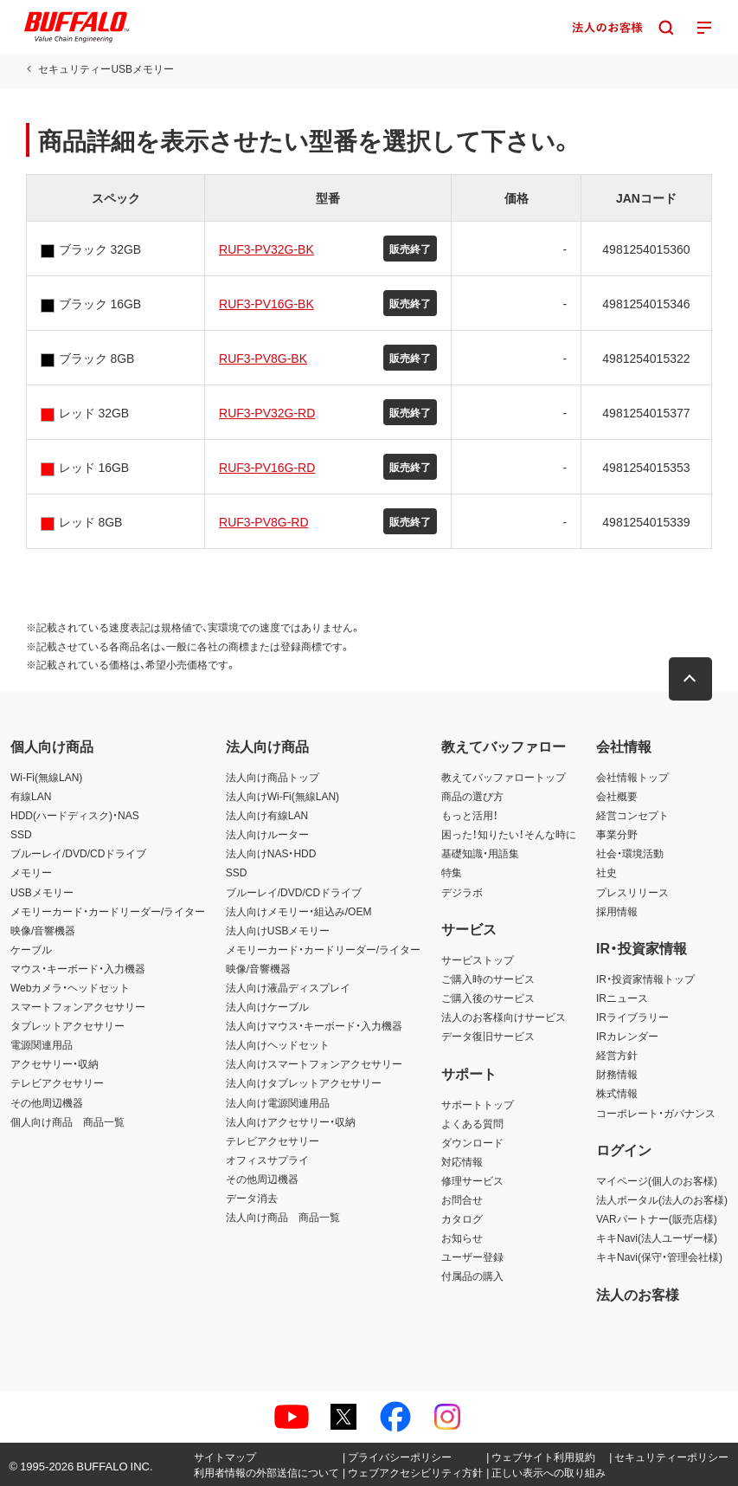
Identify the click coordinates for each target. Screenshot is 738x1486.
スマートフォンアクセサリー (77, 1006)
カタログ (462, 1218)
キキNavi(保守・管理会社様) (659, 1256)
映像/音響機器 (42, 930)
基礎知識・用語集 (480, 853)
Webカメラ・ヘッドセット (70, 987)
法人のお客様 (637, 1293)
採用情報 (617, 911)
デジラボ (462, 892)
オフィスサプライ (267, 1159)
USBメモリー (42, 892)
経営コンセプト (632, 815)
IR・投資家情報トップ (645, 978)
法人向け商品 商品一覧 (283, 1216)
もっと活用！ (469, 815)
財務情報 (617, 1074)
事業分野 (617, 834)
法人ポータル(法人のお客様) (662, 1199)
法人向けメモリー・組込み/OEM (299, 911)
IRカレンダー (627, 1035)
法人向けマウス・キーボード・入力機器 (314, 1025)
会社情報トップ (632, 777)
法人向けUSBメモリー (278, 930)
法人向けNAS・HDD (271, 853)
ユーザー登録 (472, 1256)
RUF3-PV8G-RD (263, 521)
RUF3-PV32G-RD (267, 412)
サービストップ (477, 959)
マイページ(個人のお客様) (656, 1180)
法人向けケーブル (267, 1006)
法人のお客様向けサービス (503, 1016)
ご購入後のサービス (488, 997)
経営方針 (617, 1055)
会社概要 (617, 796)
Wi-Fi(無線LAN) (46, 777)
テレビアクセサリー (57, 1082)
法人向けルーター (267, 834)
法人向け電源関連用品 (278, 1102)
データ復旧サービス (488, 1035)
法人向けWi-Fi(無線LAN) (282, 796)
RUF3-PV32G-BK (266, 248)
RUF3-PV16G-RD (267, 466)
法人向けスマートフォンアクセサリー (314, 1063)
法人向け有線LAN (267, 815)
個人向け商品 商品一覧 (67, 1121)
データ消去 (252, 1197)
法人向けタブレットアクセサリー (304, 1082)
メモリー (31, 872)
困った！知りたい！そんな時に (508, 834)
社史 (606, 872)
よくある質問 (472, 1123)
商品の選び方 (472, 796)
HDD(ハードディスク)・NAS (74, 815)
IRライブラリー (632, 1016)
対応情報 (462, 1161)
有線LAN (30, 796)
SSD (21, 834)
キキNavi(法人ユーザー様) (656, 1237)
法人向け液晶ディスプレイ (288, 987)
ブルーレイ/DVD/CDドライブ (78, 853)
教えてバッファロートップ (503, 777)
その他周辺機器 (46, 1102)
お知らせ (462, 1237)
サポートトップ (477, 1104)
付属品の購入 (472, 1275)
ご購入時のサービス (488, 978)
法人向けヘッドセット (278, 1044)
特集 (451, 872)
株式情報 (617, 1093)
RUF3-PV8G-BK (263, 357)
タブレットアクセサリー (67, 1025)
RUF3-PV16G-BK (266, 303)
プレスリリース (632, 892)
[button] (690, 679)
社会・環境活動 (630, 853)
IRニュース (622, 997)
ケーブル (31, 949)
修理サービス (472, 1180)
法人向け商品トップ (272, 777)
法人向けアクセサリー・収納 (291, 1121)
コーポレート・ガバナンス (656, 1113)
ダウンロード (472, 1142)
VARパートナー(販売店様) (656, 1218)
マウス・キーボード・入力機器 (77, 968)
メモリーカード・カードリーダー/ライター (107, 911)
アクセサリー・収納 (54, 1063)
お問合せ (462, 1199)
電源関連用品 (41, 1044)
